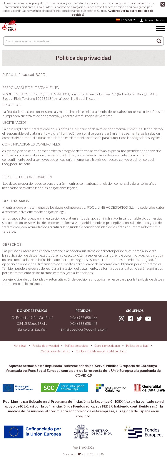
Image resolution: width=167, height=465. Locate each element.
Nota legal (19, 345)
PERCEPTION (94, 454)
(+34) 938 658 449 (83, 323)
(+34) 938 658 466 (83, 317)
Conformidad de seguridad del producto (101, 351)
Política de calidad (137, 345)
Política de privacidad (45, 345)
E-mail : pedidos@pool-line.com (83, 329)
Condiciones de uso (107, 345)
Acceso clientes (155, 20)
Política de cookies (77, 345)
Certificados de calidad (55, 351)
